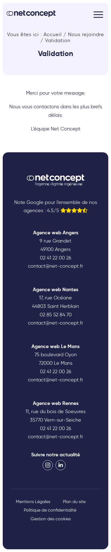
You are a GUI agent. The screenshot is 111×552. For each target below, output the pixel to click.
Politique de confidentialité (50, 510)
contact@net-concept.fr (55, 266)
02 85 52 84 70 (56, 315)
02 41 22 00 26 (55, 258)
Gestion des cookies (51, 518)
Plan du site (74, 501)
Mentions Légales (33, 501)
